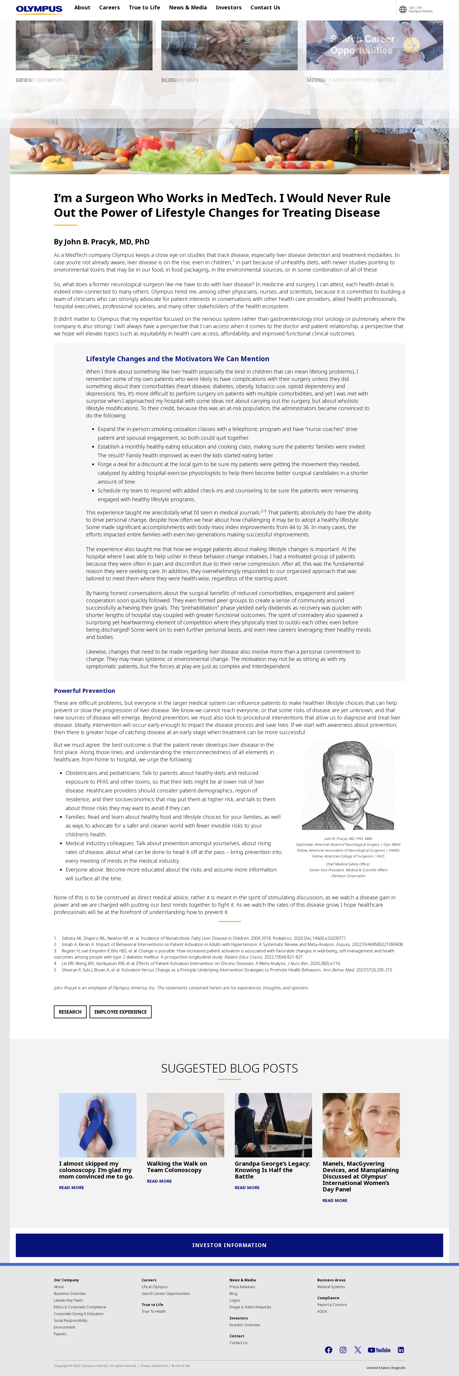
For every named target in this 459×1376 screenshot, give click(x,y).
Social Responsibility (71, 1321)
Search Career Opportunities (166, 1294)
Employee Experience (121, 1012)
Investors (220, 9)
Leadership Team (68, 1300)
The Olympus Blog (53, 34)
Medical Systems (331, 1287)
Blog (233, 1294)
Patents (60, 1334)
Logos (235, 1300)
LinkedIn (400, 1350)
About (85, 9)
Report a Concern (332, 1305)
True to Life (141, 9)
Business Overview (70, 1294)
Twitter (357, 1350)
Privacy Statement (154, 1366)
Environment (64, 1327)
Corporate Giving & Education (79, 1314)
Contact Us (254, 9)
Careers (109, 9)
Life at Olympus (154, 1287)
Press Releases (242, 1287)
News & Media (182, 9)
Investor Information (229, 1245)
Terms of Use (181, 1366)
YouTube (379, 1350)
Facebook (328, 1350)
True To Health (154, 1311)
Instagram (343, 1350)
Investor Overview (245, 1325)
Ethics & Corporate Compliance (80, 1307)
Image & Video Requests (250, 1307)
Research (70, 1012)
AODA (322, 1311)
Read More (71, 1187)
